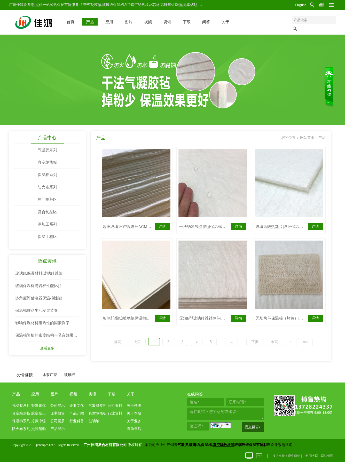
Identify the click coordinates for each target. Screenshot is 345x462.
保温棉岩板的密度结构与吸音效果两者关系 (46, 337)
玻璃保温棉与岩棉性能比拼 (38, 286)
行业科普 (76, 421)
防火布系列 (47, 187)
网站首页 (307, 138)
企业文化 (76, 406)
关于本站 (134, 413)
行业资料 (115, 413)
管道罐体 (38, 406)
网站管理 (327, 456)
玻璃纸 (69, 375)
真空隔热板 (98, 413)
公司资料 (115, 406)
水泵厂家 (50, 375)
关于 (225, 22)
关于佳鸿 (134, 406)
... (231, 342)
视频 (148, 22)
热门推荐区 (47, 199)
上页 (137, 342)
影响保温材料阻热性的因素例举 (42, 323)
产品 (90, 22)
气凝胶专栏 (98, 406)
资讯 (167, 22)
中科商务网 (310, 456)
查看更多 (47, 348)
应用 (109, 22)
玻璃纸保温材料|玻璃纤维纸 (38, 273)
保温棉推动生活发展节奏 (36, 310)
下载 (187, 22)
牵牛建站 (294, 456)
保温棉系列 (47, 175)
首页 (70, 22)
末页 (274, 342)
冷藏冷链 (38, 421)
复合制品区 (47, 212)
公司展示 (57, 406)
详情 (162, 226)
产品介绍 (76, 413)
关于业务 (134, 421)
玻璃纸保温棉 (99, 421)
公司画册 (57, 421)
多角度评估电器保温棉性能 (38, 298)
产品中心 (47, 137)
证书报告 (57, 413)
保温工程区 (47, 237)
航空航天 (38, 413)
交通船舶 (38, 429)
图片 (128, 22)
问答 (206, 22)
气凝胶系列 (47, 150)
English (301, 5)
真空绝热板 (47, 162)
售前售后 (134, 429)
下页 (254, 342)
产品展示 (57, 429)
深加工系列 (47, 224)
